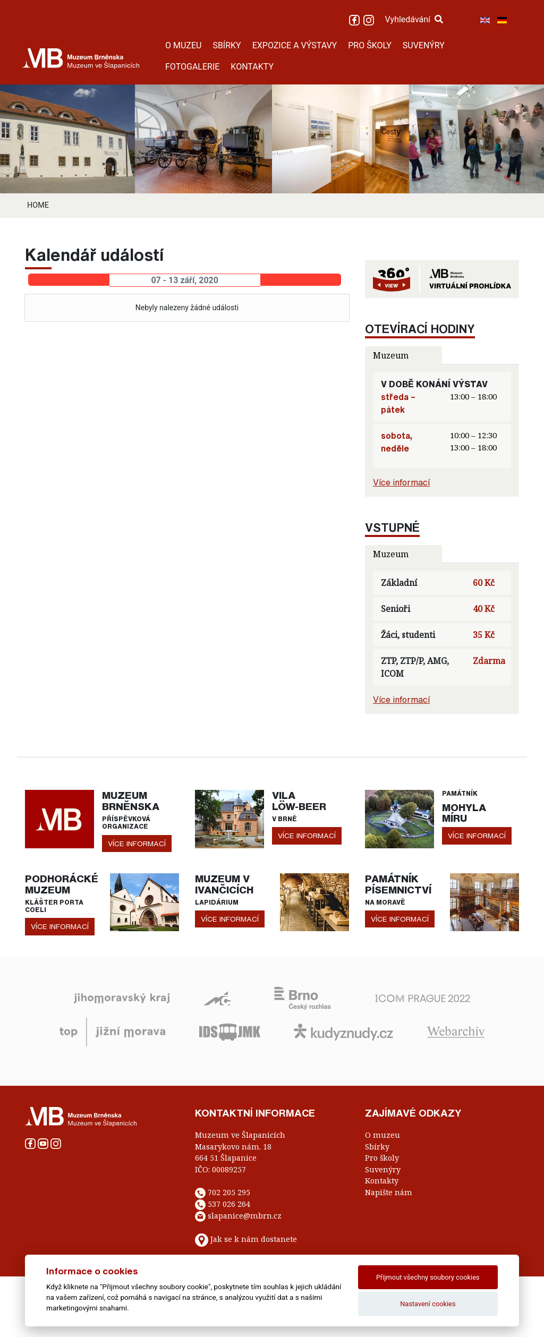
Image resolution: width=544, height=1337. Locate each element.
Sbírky (377, 1147)
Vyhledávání (414, 19)
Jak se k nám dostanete (253, 1239)
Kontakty (381, 1181)
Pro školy (382, 1158)
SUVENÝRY (424, 45)
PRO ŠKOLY (370, 45)
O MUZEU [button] (183, 45)
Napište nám (388, 1192)
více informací (137, 843)
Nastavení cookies (427, 1304)
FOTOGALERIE (192, 67)
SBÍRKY (226, 45)
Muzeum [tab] (391, 355)
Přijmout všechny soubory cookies (428, 1277)
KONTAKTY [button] (252, 67)
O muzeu (382, 1135)
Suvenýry (383, 1169)
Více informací (401, 482)
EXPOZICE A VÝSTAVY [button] (294, 45)
